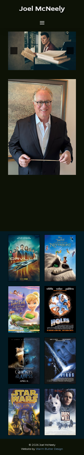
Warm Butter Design (49, 448)
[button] (42, 22)
